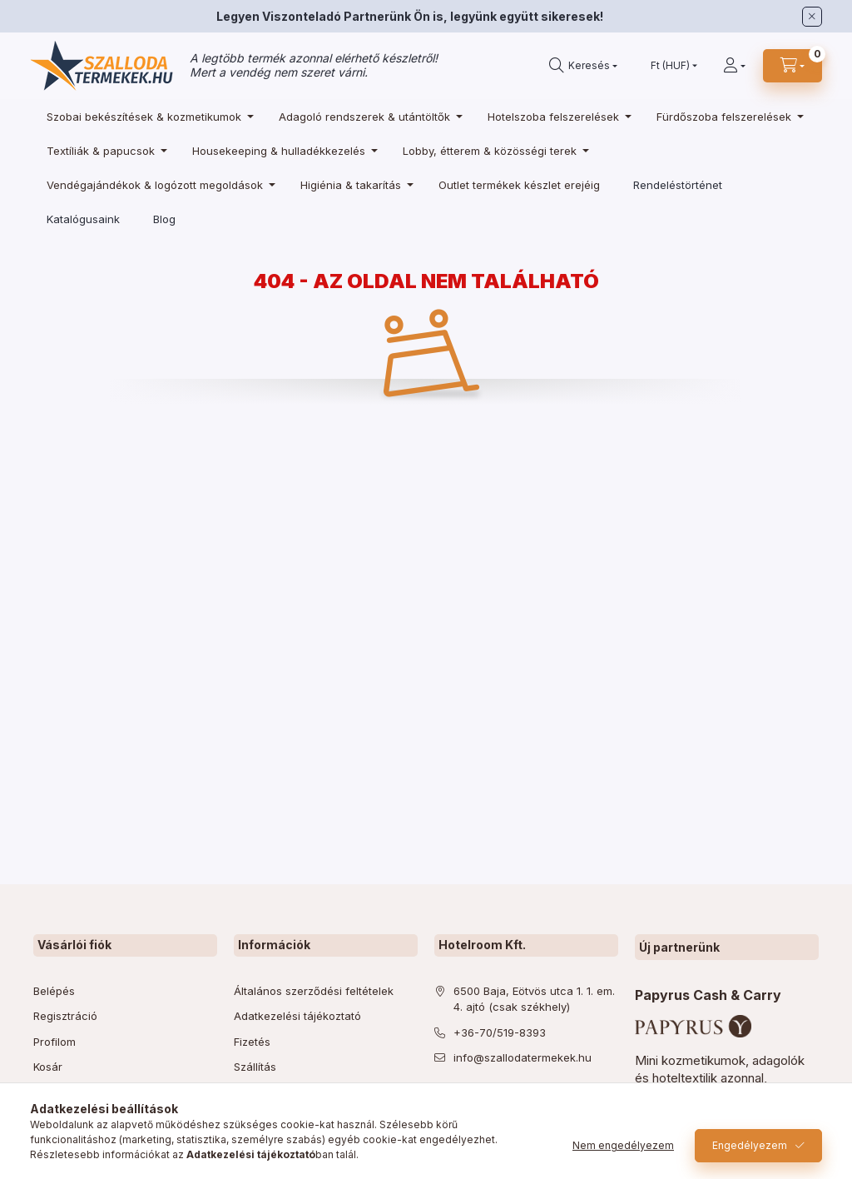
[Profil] (734, 65)
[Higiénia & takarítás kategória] (353, 184)
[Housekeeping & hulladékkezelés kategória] (281, 150)
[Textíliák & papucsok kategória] (103, 150)
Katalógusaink (83, 219)
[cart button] (792, 65)
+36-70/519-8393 (499, 1032)
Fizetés (252, 1041)
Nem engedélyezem (623, 1145)
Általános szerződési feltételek (314, 990)
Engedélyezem (749, 1145)
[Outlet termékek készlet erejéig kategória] (519, 184)
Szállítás (255, 1066)
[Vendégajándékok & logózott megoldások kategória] (157, 184)
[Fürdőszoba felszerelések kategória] (726, 116)
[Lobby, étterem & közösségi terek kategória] (491, 150)
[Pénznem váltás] (670, 66)
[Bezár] (812, 17)
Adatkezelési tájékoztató (297, 1015)
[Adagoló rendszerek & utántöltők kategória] (366, 116)
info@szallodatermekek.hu (522, 1057)
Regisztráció (65, 1015)
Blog (164, 219)
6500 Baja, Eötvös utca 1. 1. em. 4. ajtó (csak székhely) (534, 999)
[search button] (583, 65)
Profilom (54, 1041)
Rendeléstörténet (677, 185)
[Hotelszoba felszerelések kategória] (555, 116)
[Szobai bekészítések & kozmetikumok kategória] (146, 116)
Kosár (47, 1066)
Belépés (54, 990)
